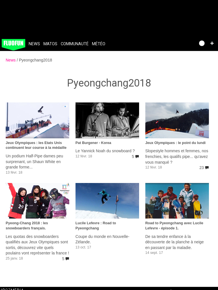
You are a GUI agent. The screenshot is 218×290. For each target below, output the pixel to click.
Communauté (75, 44)
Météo (98, 44)
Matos (50, 44)
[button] (212, 43)
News (34, 44)
